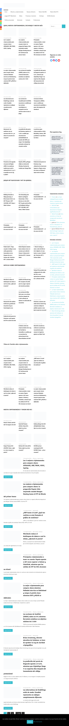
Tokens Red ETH (54, 12)
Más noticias (35, 531)
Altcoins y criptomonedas (17, 12)
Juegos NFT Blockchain (10, 16)
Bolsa (20, 16)
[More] (1, 29)
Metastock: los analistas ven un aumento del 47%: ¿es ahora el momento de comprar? (9, 133)
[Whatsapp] (1, 23)
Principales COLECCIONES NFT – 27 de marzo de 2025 (40, 229)
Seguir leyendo (7, 477)
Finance (54, 197)
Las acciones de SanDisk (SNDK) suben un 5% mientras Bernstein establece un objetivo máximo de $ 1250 (25, 75)
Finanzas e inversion (31, 16)
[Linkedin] (1, 15)
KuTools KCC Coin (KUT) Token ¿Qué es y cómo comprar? (25, 448)
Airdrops (41, 16)
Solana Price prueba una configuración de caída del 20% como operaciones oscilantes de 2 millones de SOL (40, 274)
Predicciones (37, 20)
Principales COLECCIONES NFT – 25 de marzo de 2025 (10, 227)
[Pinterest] (1, 17)
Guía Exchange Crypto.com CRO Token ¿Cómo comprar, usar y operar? (57, 233)
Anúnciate (19, 20)
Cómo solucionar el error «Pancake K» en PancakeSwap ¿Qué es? (57, 224)
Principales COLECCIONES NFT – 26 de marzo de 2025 (25, 227)
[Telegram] (1, 25)
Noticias (40, 531)
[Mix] (1, 21)
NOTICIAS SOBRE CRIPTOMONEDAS (14, 265)
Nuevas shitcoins (31, 12)
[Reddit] (1, 13)
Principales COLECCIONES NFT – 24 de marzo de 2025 (40, 197)
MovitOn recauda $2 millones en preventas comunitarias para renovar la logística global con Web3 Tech (39, 330)
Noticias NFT (35, 510)
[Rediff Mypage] (1, 27)
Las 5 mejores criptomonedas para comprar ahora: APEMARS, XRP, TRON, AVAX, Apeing (9, 44)
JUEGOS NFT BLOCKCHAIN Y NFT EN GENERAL (17, 180)
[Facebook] (1, 9)
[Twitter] (1, 11)
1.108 (18, 713)
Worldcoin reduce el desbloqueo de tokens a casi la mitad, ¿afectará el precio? (34, 536)
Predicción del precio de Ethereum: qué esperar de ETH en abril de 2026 (10, 318)
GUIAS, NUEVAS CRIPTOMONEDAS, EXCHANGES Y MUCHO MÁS (23, 25)
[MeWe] (1, 19)
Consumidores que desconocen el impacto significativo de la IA (56, 210)
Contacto (28, 20)
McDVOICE (54, 205)
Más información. (37, 722)
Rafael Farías (55, 214)
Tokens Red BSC (43, 12)
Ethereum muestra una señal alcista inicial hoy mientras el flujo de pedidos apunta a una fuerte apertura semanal (40, 306)
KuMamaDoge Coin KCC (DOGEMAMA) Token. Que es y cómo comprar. (40, 426)
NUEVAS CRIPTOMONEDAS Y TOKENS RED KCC (18, 409)
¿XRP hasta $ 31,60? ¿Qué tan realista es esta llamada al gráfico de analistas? (34, 515)
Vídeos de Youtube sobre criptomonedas (16, 344)
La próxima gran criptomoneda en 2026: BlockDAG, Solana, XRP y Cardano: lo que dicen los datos (40, 133)
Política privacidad (9, 20)
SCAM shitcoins (51, 16)
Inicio (6, 12)
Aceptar (30, 722)
